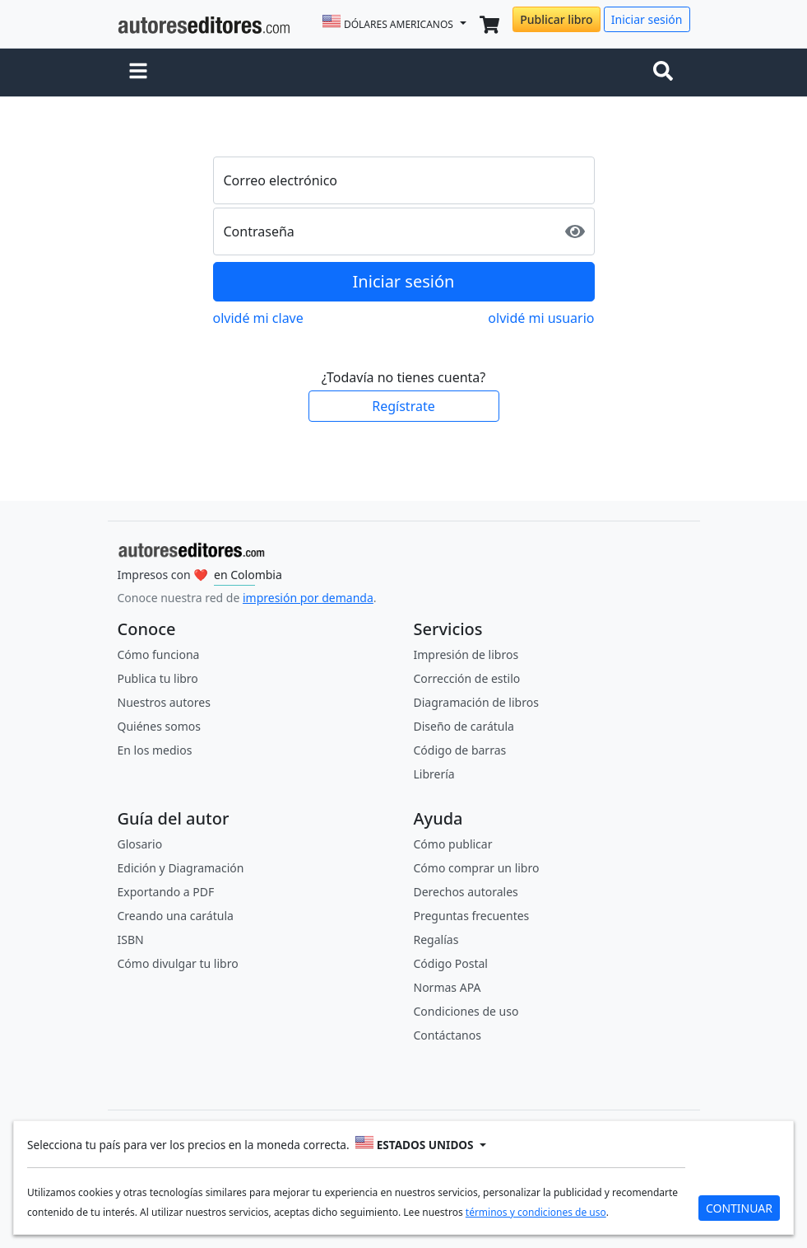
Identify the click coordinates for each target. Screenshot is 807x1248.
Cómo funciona (159, 654)
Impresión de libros (466, 654)
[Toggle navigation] (666, 72)
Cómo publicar (453, 844)
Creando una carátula (176, 915)
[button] (138, 72)
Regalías (436, 939)
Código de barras (460, 750)
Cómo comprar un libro (477, 868)
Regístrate (403, 406)
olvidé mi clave (258, 318)
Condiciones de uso (466, 1011)
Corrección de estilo (467, 678)
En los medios (155, 750)
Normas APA (447, 987)
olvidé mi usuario (541, 318)
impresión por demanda (308, 597)
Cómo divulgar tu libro (178, 963)
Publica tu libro (158, 678)
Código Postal (451, 963)
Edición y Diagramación (181, 868)
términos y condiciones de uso (536, 1212)
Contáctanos (447, 1035)
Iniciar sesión (647, 19)
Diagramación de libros (476, 702)
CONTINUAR (739, 1208)
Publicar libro (556, 19)
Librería (434, 774)
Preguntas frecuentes (472, 915)
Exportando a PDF (166, 892)
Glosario (140, 844)
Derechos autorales (466, 892)
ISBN (131, 939)
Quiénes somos (159, 726)
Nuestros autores (164, 702)
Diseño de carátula (464, 726)
